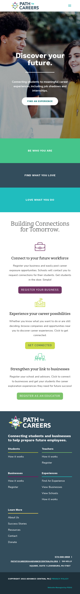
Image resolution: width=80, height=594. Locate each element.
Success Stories (17, 523)
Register (47, 462)
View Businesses (52, 487)
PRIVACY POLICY (60, 579)
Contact (12, 536)
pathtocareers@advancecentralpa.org (34, 561)
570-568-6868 (62, 557)
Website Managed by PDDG (60, 588)
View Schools (50, 493)
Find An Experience (53, 481)
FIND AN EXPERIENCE (40, 101)
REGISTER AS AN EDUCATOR (40, 396)
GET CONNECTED (40, 345)
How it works (16, 456)
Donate (12, 542)
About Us (13, 517)
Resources (14, 530)
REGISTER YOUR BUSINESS (40, 290)
